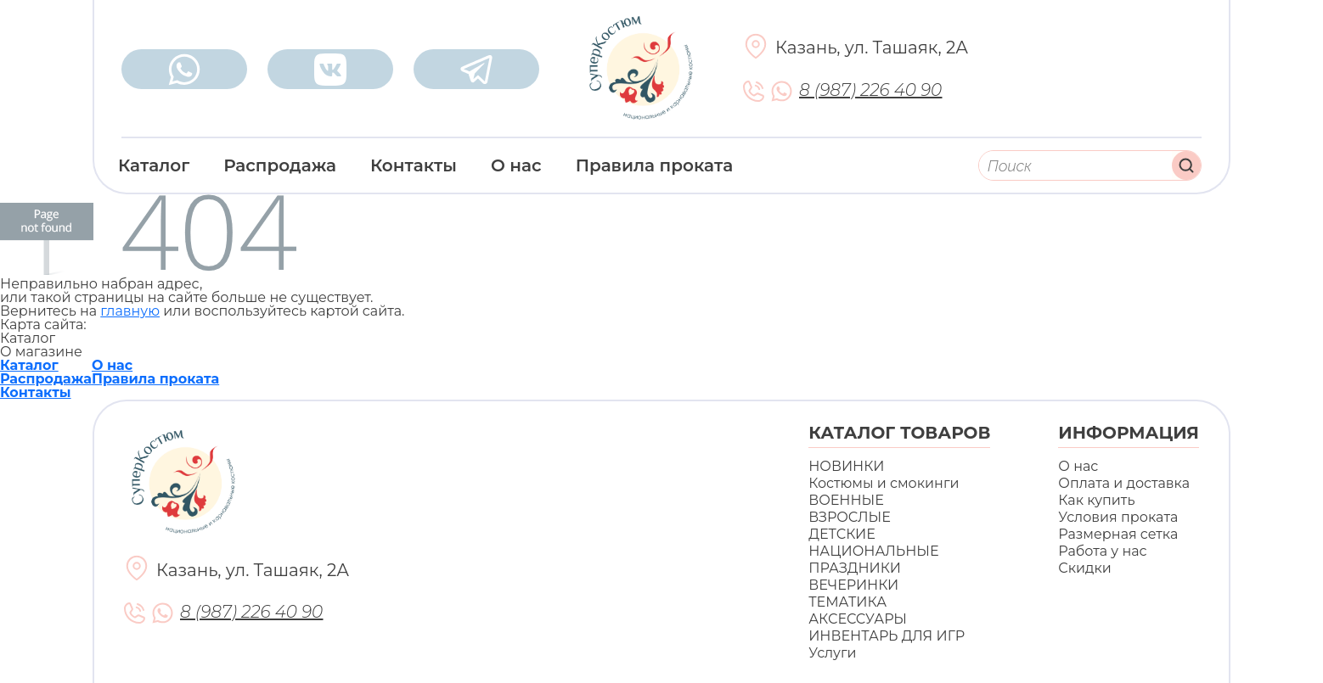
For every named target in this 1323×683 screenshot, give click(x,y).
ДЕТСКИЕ (841, 534)
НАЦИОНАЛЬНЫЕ (873, 551)
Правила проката (655, 165)
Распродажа (279, 165)
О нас (516, 165)
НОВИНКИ (846, 466)
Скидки (1084, 568)
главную (130, 311)
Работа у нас (1102, 551)
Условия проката (1118, 517)
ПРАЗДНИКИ (854, 568)
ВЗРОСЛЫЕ (849, 517)
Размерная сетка (1118, 534)
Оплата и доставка (1124, 483)
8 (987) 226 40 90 (870, 90)
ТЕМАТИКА (847, 602)
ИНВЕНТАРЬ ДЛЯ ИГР (886, 636)
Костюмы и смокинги (883, 483)
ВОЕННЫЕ (846, 500)
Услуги (832, 653)
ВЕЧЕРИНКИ (853, 585)
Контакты (413, 165)
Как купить (1096, 500)
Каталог (153, 165)
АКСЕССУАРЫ (857, 619)
